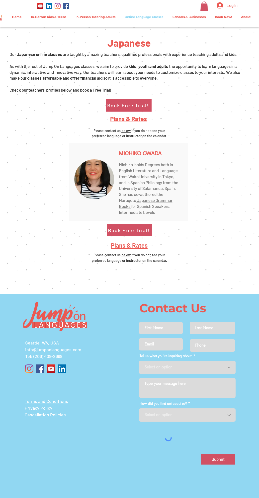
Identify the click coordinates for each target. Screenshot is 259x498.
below (126, 131)
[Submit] (218, 459)
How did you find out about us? (163, 403)
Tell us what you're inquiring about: (166, 356)
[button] (204, 6)
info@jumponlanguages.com (53, 349)
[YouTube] (40, 6)
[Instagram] (58, 6)
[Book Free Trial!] (129, 105)
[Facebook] (66, 6)
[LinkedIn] (49, 6)
